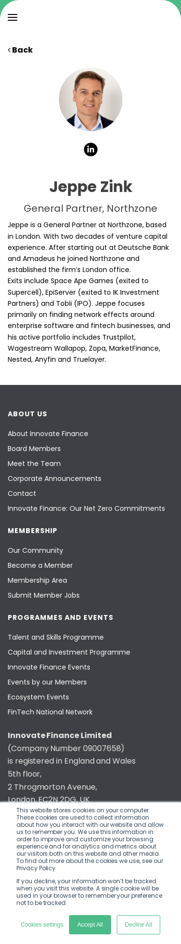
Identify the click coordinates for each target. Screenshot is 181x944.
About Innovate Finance (48, 433)
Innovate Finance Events (49, 667)
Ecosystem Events (38, 697)
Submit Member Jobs (44, 595)
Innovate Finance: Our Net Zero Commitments (86, 508)
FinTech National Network (50, 712)
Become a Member (40, 565)
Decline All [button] (138, 924)
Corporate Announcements (54, 478)
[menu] (12, 17)
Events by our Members (47, 682)
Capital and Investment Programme (69, 652)
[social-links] (90, 149)
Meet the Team (34, 463)
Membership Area (37, 580)
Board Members (34, 448)
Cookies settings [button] (42, 924)
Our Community (35, 550)
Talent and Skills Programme (56, 637)
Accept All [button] (90, 924)
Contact (22, 493)
